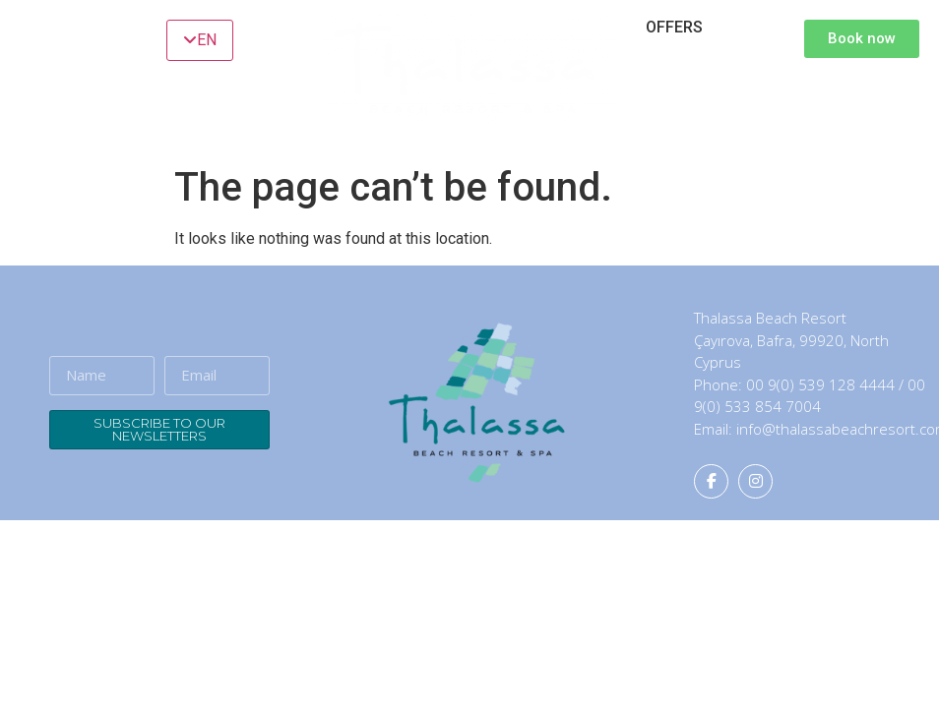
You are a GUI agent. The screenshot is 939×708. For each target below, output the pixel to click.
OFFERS (674, 27)
